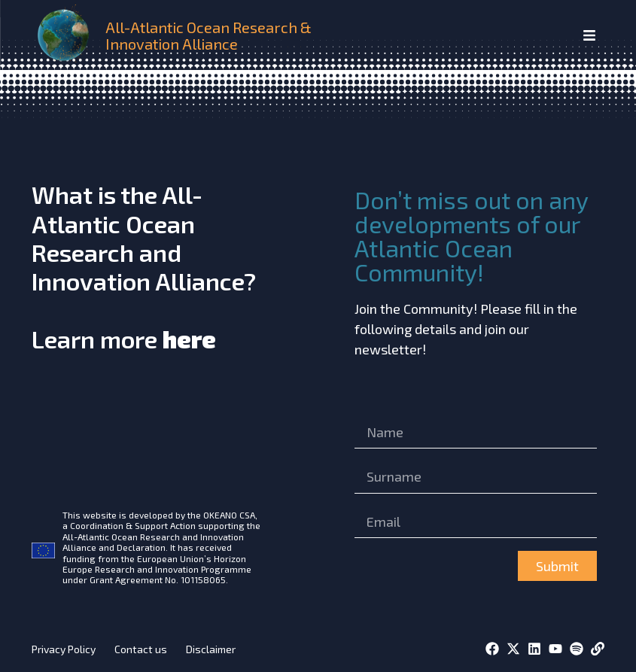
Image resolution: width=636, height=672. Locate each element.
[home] (65, 35)
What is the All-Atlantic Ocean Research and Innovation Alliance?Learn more (144, 266)
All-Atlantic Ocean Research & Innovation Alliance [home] (208, 35)
